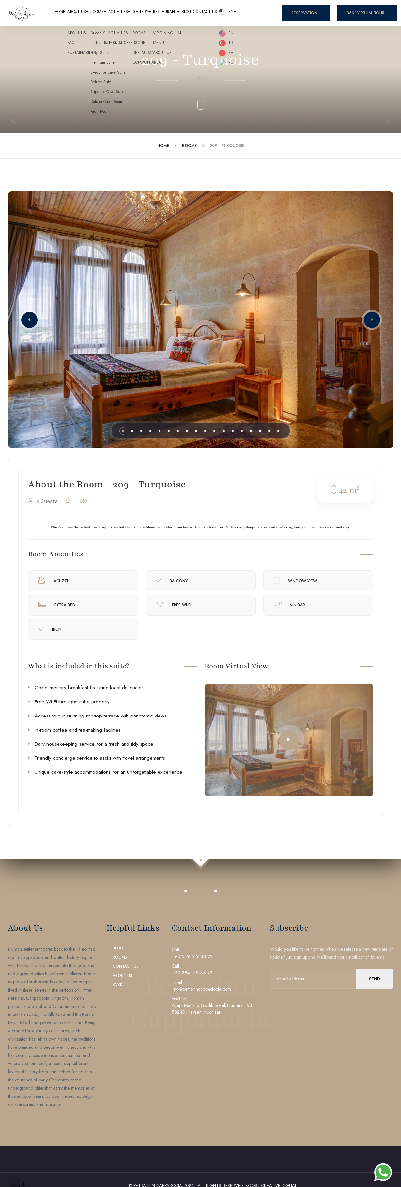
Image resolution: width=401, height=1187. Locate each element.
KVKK (117, 985)
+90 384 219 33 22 (192, 972)
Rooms (132, 13)
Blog (283, 13)
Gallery (208, 13)
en (350, 13)
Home (64, 13)
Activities (169, 13)
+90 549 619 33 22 (192, 956)
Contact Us (314, 13)
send (374, 979)
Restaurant (249, 13)
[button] (29, 320)
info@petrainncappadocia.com (201, 989)
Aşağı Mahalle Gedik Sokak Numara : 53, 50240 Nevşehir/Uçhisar (213, 1008)
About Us (95, 13)
